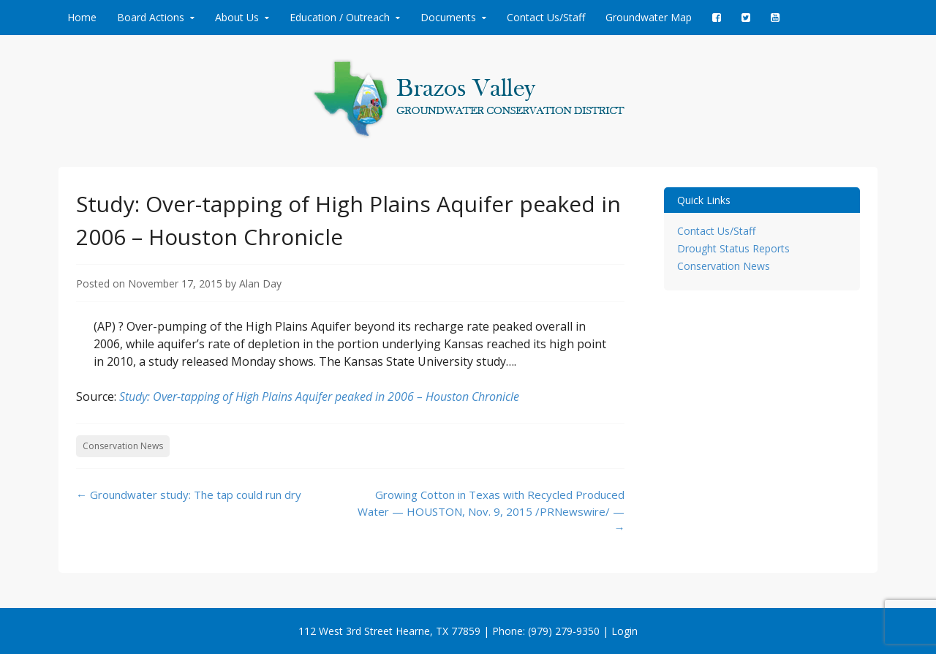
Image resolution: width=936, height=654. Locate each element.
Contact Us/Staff (546, 17)
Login (624, 631)
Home (82, 17)
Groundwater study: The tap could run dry (188, 494)
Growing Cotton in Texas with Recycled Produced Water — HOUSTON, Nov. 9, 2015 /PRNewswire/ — (491, 511)
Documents (448, 17)
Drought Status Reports (733, 248)
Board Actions (150, 17)
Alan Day (260, 283)
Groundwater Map (648, 17)
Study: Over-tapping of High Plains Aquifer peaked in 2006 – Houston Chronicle (319, 396)
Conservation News (123, 446)
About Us (237, 17)
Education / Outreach (340, 17)
